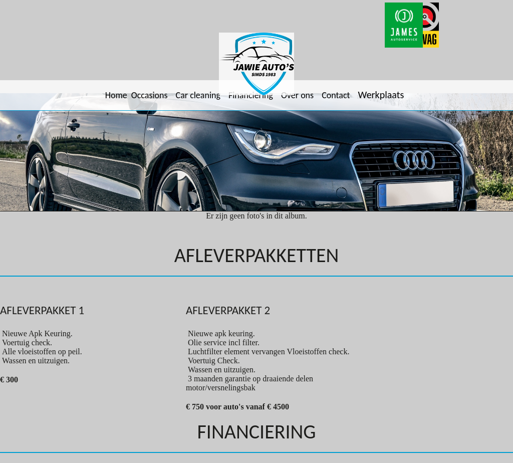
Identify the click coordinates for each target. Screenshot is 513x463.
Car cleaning (198, 95)
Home (116, 95)
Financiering (250, 95)
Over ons (297, 95)
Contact (336, 95)
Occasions (149, 95)
